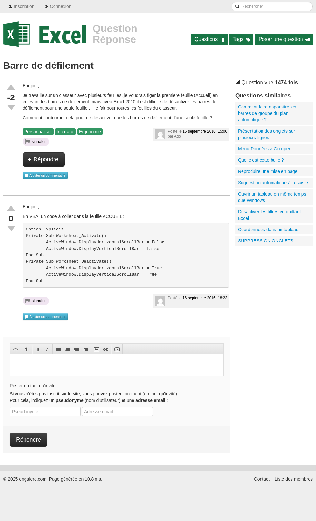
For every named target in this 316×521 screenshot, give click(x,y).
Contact (262, 479)
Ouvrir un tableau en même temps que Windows (272, 197)
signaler (35, 141)
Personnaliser (38, 131)
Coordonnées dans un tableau (268, 229)
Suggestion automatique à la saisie (273, 182)
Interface (65, 131)
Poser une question (284, 39)
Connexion (58, 6)
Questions (209, 39)
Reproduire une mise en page (267, 171)
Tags (242, 39)
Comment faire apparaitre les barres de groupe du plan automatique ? (267, 113)
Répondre (42, 159)
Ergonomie (90, 131)
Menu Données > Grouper (264, 148)
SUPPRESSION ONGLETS (265, 240)
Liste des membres (294, 479)
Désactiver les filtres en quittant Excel (269, 215)
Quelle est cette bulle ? (261, 160)
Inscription (21, 6)
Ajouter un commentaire (44, 175)
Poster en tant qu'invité (32, 385)
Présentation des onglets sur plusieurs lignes (266, 134)
